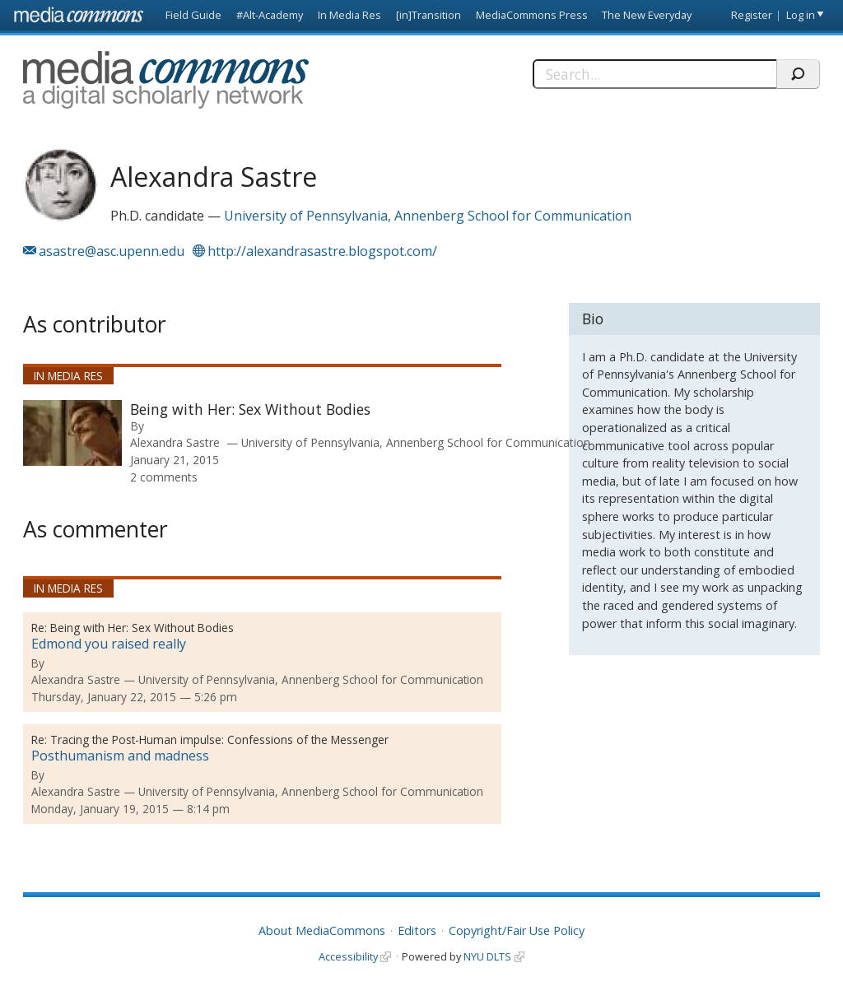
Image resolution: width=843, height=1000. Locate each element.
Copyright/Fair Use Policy (517, 930)
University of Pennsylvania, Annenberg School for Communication (427, 216)
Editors (417, 930)
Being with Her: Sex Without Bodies (250, 409)
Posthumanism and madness (120, 756)
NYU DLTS (487, 956)
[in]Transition (428, 14)
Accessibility (348, 956)
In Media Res (349, 14)
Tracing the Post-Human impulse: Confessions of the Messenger (219, 739)
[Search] (654, 74)
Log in (800, 14)
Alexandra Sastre (175, 442)
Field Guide (193, 14)
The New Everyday (647, 14)
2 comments (164, 477)
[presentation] (72, 433)
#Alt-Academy (269, 14)
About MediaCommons (321, 930)
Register (751, 14)
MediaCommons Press (532, 14)
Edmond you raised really (108, 644)
